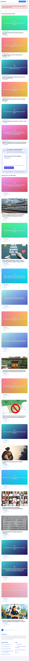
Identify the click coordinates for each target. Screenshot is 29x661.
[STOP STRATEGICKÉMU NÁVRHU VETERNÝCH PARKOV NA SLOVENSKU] (14, 26)
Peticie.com (3, 1)
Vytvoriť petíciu (9, 167)
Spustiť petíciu (22, 1)
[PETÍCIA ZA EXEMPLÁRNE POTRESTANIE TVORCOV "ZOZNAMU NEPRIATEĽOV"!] (14, 92)
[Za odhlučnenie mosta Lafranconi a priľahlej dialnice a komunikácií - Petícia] (14, 48)
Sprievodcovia (4, 642)
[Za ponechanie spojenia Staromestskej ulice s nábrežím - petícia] (14, 114)
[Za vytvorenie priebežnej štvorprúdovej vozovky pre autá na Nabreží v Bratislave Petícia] (14, 70)
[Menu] (27, 1)
